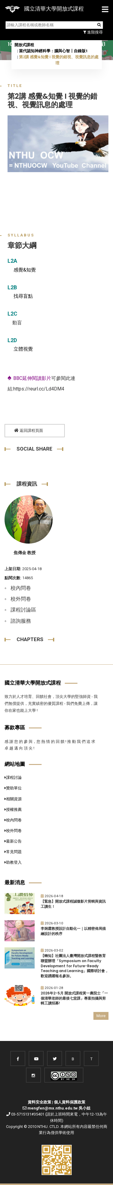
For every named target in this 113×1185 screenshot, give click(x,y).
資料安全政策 (39, 1102)
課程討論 (13, 777)
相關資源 (13, 799)
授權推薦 (13, 809)
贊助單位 (13, 788)
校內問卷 (21, 588)
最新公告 (13, 841)
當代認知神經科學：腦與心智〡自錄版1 (53, 51)
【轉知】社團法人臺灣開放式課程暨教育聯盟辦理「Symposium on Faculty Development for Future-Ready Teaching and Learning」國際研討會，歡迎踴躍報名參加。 (74, 965)
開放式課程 (24, 45)
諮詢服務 (21, 621)
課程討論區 (23, 610)
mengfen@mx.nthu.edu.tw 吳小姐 (58, 1108)
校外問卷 (21, 599)
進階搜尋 (93, 32)
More (100, 1015)
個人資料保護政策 (69, 1102)
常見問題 (13, 851)
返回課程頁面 (28, 430)
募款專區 (15, 727)
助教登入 (13, 862)
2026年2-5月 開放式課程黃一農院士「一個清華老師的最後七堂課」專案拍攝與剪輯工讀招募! (74, 998)
